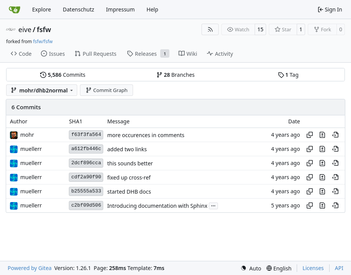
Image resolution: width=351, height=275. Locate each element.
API (339, 268)
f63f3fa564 (86, 135)
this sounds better (130, 163)
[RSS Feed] (210, 29)
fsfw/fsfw (42, 41)
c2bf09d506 (86, 205)
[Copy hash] (309, 135)
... (213, 205)
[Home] (14, 9)
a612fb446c (86, 149)
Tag (288, 74)
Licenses (313, 268)
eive (24, 29)
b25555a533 (86, 191)
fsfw (44, 29)
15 (260, 29)
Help (152, 9)
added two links (126, 149)
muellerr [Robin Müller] (31, 148)
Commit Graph (106, 90)
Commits (62, 74)
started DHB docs (129, 191)
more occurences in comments (145, 135)
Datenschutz (78, 9)
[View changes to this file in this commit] (322, 135)
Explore (41, 9)
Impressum (120, 9)
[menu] (250, 268)
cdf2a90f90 (86, 177)
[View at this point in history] (335, 135)
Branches (175, 74)
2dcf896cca (86, 163)
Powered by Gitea (30, 268)
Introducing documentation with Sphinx (157, 205)
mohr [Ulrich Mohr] (27, 134)
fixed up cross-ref (128, 177)
